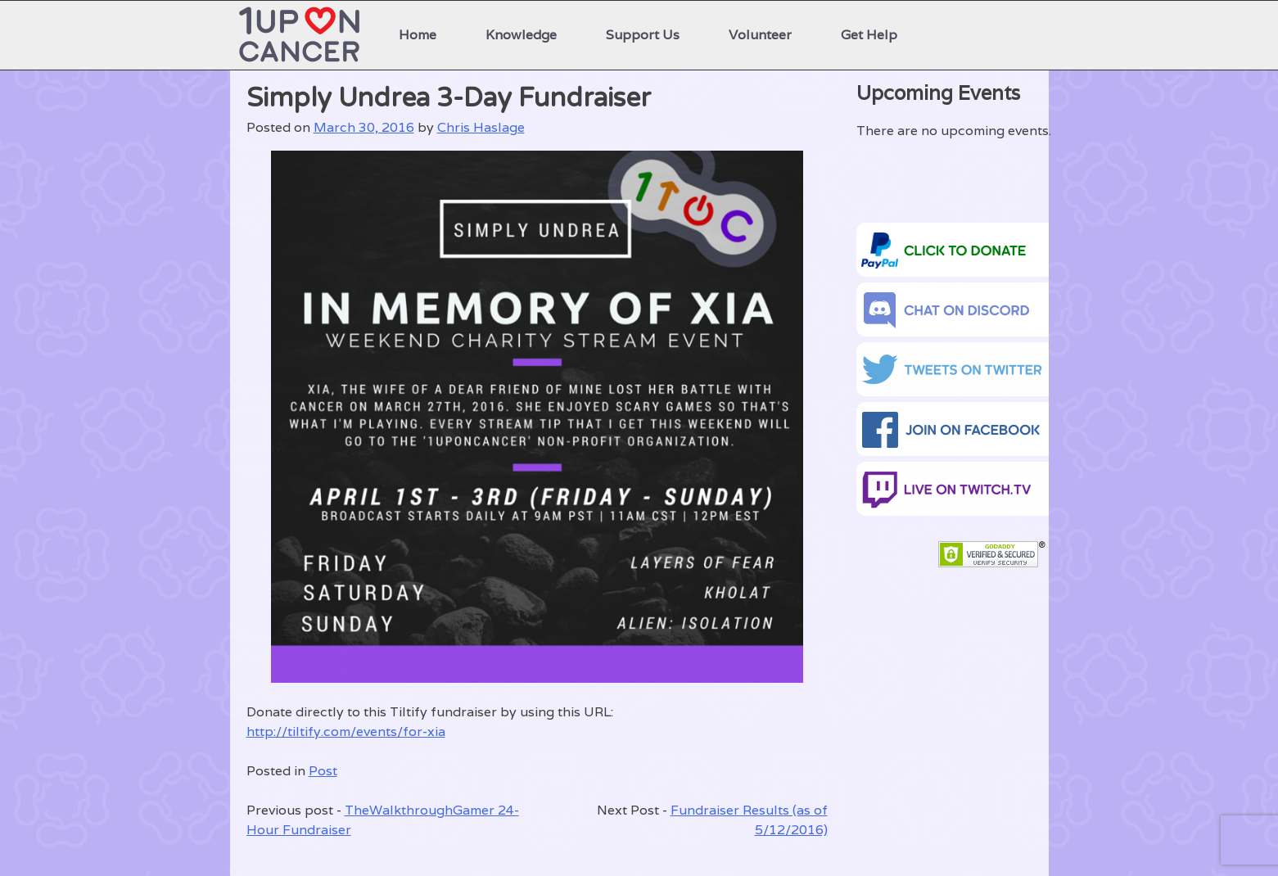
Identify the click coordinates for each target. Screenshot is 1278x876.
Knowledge (521, 34)
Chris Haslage (481, 127)
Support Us (643, 34)
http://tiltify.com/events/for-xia (345, 731)
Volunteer (760, 34)
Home (417, 34)
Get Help (869, 34)
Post (323, 770)
